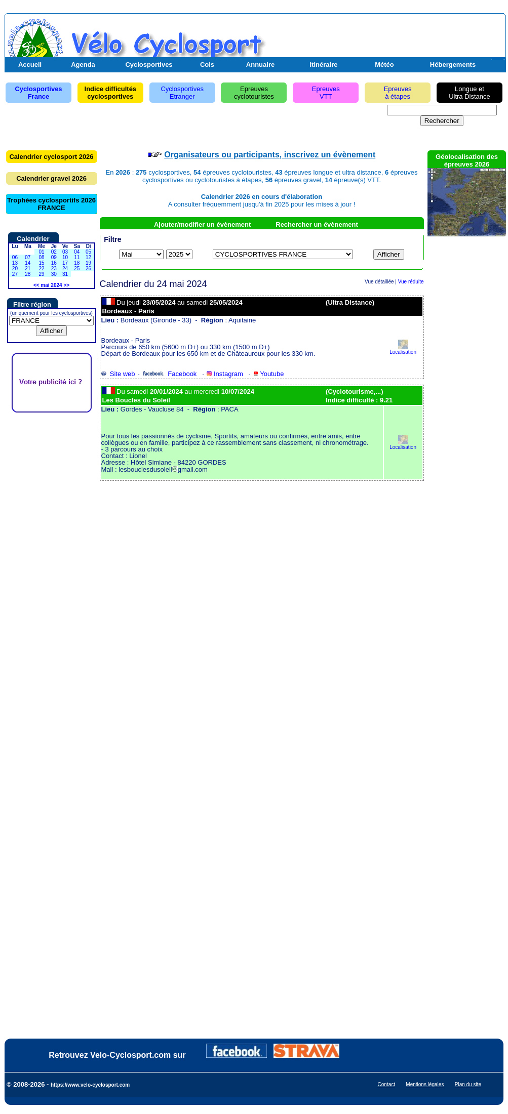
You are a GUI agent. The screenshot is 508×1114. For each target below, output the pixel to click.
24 (65, 268)
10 (65, 257)
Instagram (225, 374)
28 (27, 274)
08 (41, 257)
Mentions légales (425, 1084)
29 (41, 274)
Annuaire (260, 64)
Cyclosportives (148, 64)
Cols (207, 64)
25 (77, 268)
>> (66, 285)
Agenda (83, 64)
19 (88, 263)
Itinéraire (324, 64)
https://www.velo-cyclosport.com (90, 1085)
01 (41, 252)
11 (77, 257)
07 (27, 257)
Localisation (402, 349)
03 (65, 252)
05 (88, 252)
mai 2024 (51, 285)
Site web (118, 374)
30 (54, 274)
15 (41, 263)
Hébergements (453, 64)
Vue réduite (411, 281)
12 (88, 257)
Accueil (30, 64)
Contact (386, 1084)
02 (54, 252)
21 (27, 268)
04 (77, 252)
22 (41, 268)
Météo (384, 64)
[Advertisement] (384, 42)
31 (65, 274)
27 (15, 274)
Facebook (169, 374)
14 (27, 263)
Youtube (268, 374)
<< (36, 285)
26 (88, 268)
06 (15, 257)
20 (15, 268)
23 (54, 268)
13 (15, 263)
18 (77, 263)
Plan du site (468, 1084)
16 (54, 263)
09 (54, 257)
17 (65, 263)
